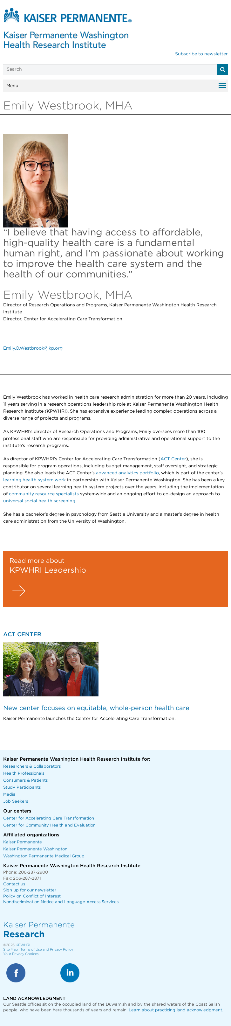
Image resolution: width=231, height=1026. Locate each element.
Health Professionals (23, 773)
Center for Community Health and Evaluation (49, 825)
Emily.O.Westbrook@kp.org (33, 348)
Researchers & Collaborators (32, 766)
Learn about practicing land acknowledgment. (176, 1010)
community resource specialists (44, 494)
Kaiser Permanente (22, 842)
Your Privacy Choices (20, 954)
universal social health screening (39, 501)
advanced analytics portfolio (127, 473)
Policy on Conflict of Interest (32, 896)
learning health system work (34, 480)
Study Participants (22, 787)
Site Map (10, 949)
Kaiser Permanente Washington (35, 849)
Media (9, 794)
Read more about (37, 561)
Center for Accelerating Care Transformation (48, 818)
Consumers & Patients (25, 780)
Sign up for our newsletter (29, 890)
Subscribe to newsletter (201, 54)
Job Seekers (15, 801)
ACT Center (173, 459)
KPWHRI (23, 945)
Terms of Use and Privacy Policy (46, 949)
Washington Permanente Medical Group (44, 856)
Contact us (14, 884)
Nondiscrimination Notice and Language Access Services (61, 902)
